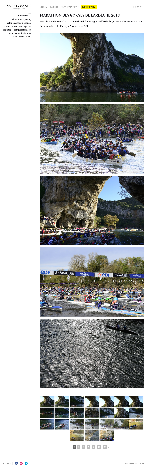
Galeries (54, 7)
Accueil (43, 7)
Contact (137, 7)
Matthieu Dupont (69, 7)
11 (105, 447)
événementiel (88, 7)
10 (99, 447)
